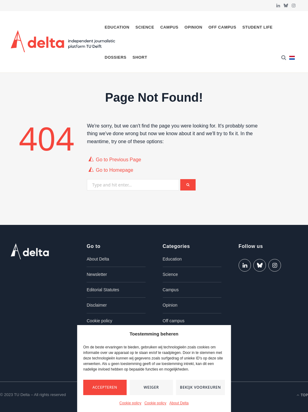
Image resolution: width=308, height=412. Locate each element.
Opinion (193, 27)
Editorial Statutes (103, 289)
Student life (257, 27)
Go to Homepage (114, 170)
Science (144, 27)
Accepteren (104, 387)
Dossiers (116, 57)
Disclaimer (97, 305)
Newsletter (97, 274)
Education (117, 27)
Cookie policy (130, 403)
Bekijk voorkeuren (200, 387)
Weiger (151, 387)
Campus (169, 27)
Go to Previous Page (118, 159)
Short (140, 57)
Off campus (222, 27)
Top (302, 395)
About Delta (179, 403)
